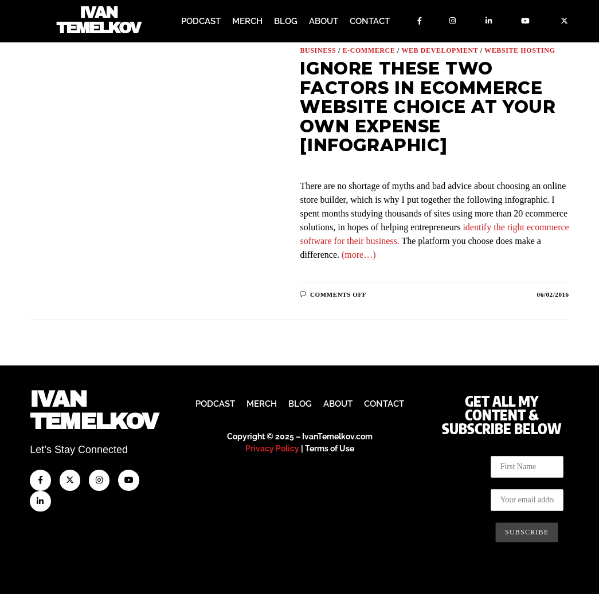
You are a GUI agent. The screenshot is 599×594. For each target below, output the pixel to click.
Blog (285, 21)
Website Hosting (519, 50)
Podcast (201, 21)
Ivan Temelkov (98, 21)
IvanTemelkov (94, 410)
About (323, 21)
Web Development (439, 50)
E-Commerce (368, 50)
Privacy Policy (272, 448)
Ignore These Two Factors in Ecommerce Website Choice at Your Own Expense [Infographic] (427, 106)
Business (318, 50)
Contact (370, 21)
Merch (247, 21)
